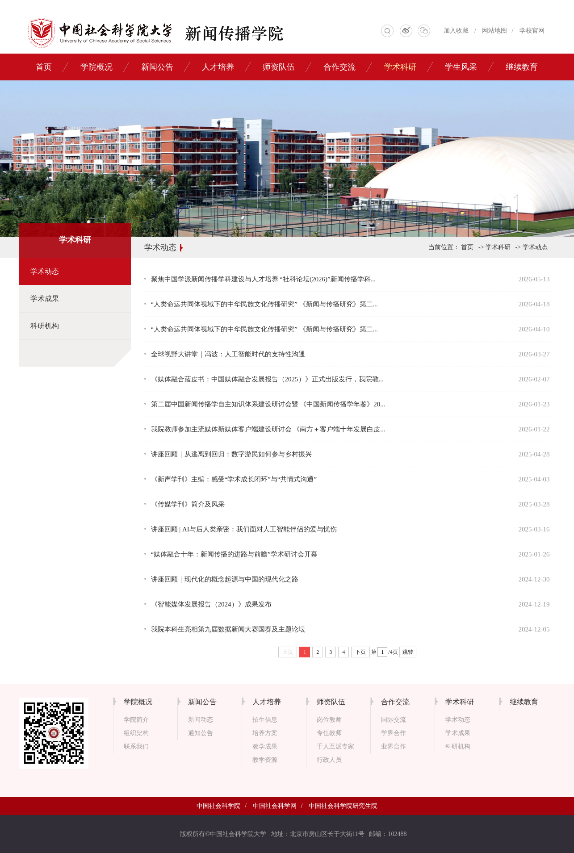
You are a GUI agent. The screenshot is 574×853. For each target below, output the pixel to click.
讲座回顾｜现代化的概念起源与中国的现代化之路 (224, 579)
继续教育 (522, 67)
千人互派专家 (335, 746)
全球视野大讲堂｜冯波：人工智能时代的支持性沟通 (228, 354)
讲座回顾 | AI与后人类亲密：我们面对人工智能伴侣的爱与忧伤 (244, 529)
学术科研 (400, 67)
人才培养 (218, 67)
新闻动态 (200, 719)
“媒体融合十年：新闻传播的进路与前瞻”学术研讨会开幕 (234, 554)
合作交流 (339, 67)
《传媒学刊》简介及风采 (188, 504)
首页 (44, 67)
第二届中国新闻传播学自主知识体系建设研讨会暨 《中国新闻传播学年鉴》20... (268, 404)
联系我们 (136, 746)
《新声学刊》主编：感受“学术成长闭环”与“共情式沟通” (234, 479)
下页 (360, 652)
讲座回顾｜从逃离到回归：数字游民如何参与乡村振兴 (231, 454)
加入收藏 (456, 30)
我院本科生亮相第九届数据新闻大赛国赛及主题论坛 (228, 629)
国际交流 (393, 719)
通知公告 (200, 733)
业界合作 (393, 746)
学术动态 (44, 271)
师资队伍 (279, 67)
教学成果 (264, 746)
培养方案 (264, 733)
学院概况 (96, 67)
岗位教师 (329, 719)
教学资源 (264, 760)
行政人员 (329, 760)
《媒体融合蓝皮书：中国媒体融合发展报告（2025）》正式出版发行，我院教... (267, 379)
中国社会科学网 (275, 806)
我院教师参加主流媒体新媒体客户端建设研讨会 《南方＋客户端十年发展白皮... (268, 429)
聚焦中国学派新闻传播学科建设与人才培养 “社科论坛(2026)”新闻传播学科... (263, 279)
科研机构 (44, 326)
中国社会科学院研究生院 (343, 806)
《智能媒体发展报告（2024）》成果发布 (211, 604)
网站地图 (494, 30)
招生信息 (264, 719)
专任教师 (329, 733)
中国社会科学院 (218, 806)
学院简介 (136, 719)
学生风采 (461, 67)
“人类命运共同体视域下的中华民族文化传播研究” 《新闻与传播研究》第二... (264, 304)
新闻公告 (157, 67)
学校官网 (532, 30)
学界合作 (393, 733)
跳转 (407, 652)
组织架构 (136, 733)
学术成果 (44, 298)
